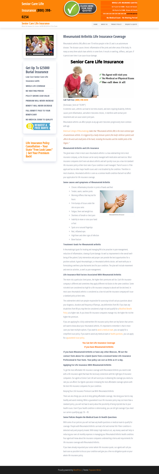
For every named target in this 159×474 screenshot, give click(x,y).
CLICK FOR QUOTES (131, 14)
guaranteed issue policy (75, 337)
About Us (106, 25)
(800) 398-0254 (81, 99)
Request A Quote (131, 25)
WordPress (77, 469)
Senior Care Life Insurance (35, 23)
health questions (117, 333)
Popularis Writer (95, 469)
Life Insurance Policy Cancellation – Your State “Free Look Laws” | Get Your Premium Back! (39, 149)
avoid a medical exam (105, 329)
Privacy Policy (117, 25)
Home (98, 25)
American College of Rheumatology (76, 130)
